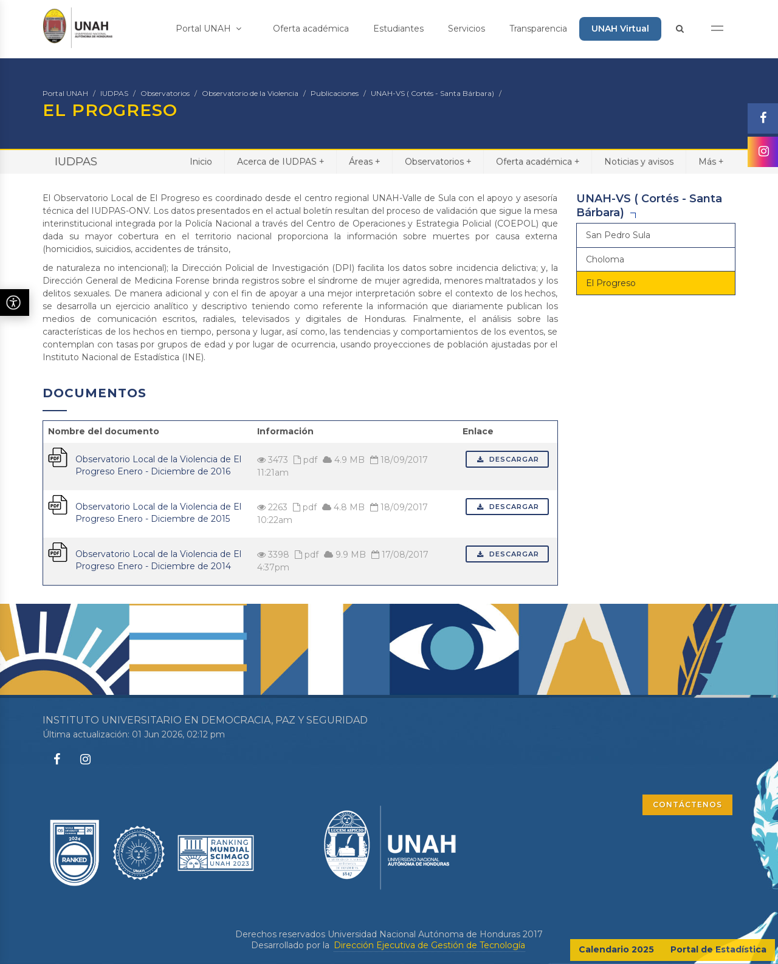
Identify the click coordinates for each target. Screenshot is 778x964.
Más (710, 161)
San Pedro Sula (618, 235)
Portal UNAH (208, 28)
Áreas (364, 161)
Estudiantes (398, 28)
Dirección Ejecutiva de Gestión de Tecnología (429, 945)
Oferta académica (311, 28)
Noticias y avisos (638, 161)
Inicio (201, 161)
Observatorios (165, 93)
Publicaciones (335, 93)
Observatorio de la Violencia (250, 93)
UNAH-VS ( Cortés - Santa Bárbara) (432, 93)
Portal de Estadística (718, 949)
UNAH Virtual (620, 28)
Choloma (605, 259)
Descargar (507, 459)
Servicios (466, 28)
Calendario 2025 (616, 949)
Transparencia (538, 28)
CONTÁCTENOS (687, 804)
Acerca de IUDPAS (280, 161)
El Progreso (611, 283)
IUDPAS (114, 93)
